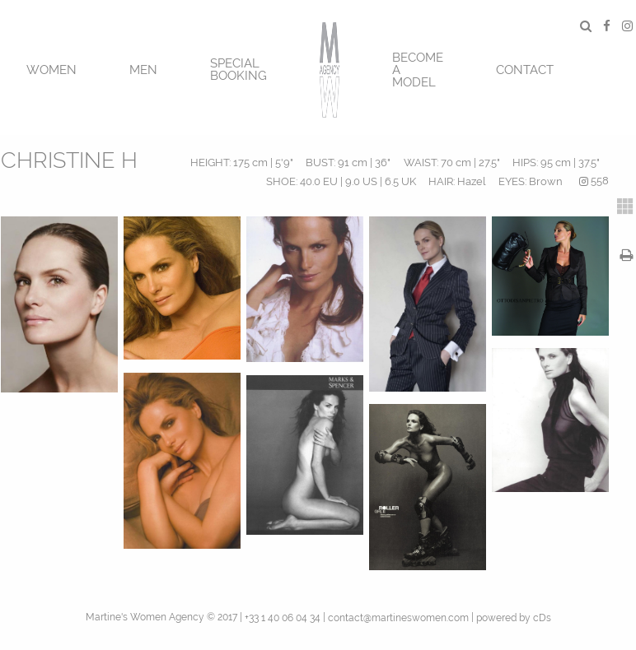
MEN (143, 70)
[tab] (625, 206)
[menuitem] (51, 68)
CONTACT (525, 70)
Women (51, 70)
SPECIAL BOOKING (238, 69)
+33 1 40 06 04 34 (282, 618)
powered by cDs (513, 618)
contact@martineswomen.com (398, 618)
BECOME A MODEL (417, 70)
